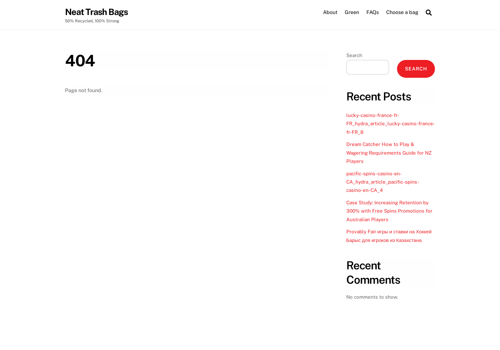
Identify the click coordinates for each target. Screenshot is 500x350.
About (330, 12)
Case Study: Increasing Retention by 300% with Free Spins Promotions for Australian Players (389, 211)
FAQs (372, 12)
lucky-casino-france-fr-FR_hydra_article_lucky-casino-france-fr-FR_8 (390, 124)
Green (352, 12)
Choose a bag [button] (402, 12)
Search (354, 55)
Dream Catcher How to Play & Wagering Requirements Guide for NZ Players (389, 153)
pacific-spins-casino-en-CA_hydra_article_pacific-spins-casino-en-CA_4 (382, 182)
